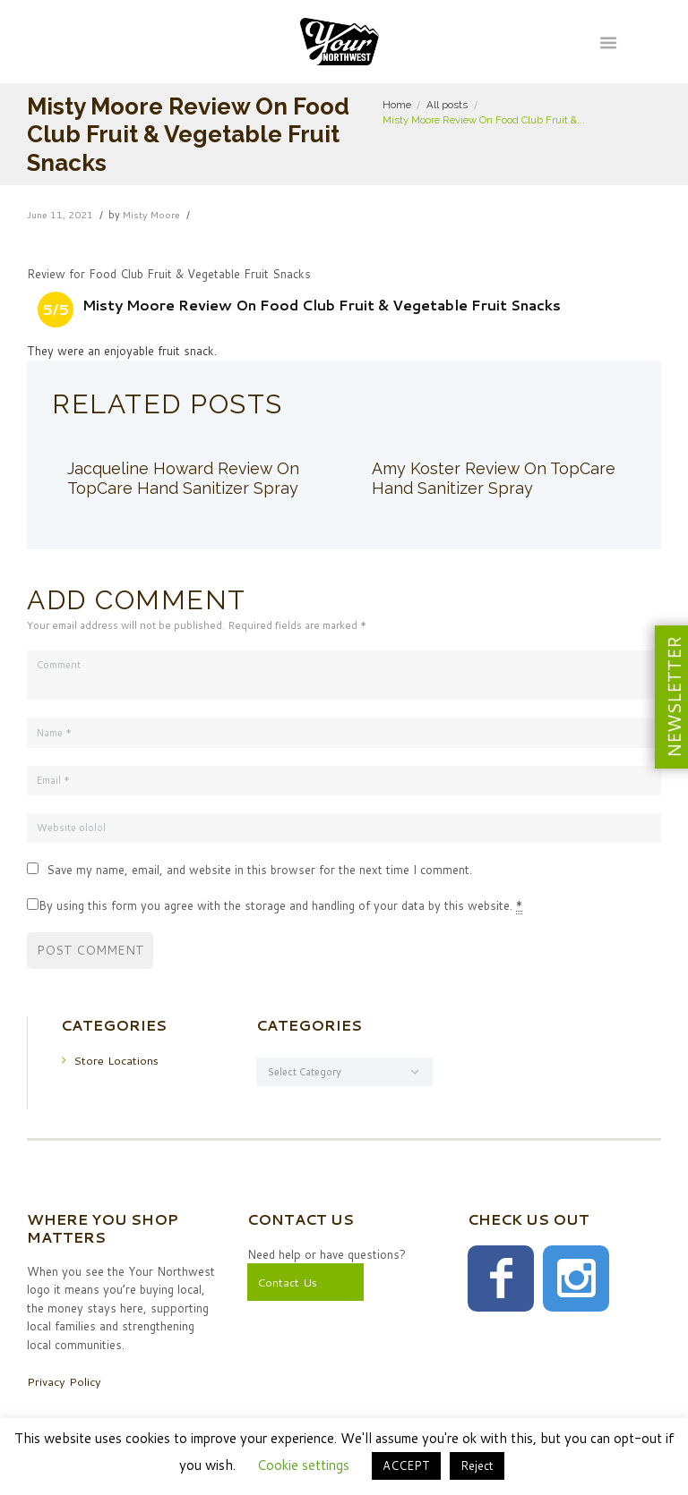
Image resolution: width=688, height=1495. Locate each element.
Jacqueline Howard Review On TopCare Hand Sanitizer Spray (184, 478)
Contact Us (287, 1283)
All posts (447, 104)
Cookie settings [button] (303, 1465)
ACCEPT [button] (406, 1465)
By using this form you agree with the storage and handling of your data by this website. (280, 905)
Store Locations (116, 1060)
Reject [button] (477, 1465)
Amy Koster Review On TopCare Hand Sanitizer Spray (494, 478)
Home (397, 104)
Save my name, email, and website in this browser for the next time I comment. (259, 870)
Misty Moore (154, 215)
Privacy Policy (64, 1381)
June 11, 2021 (61, 215)
